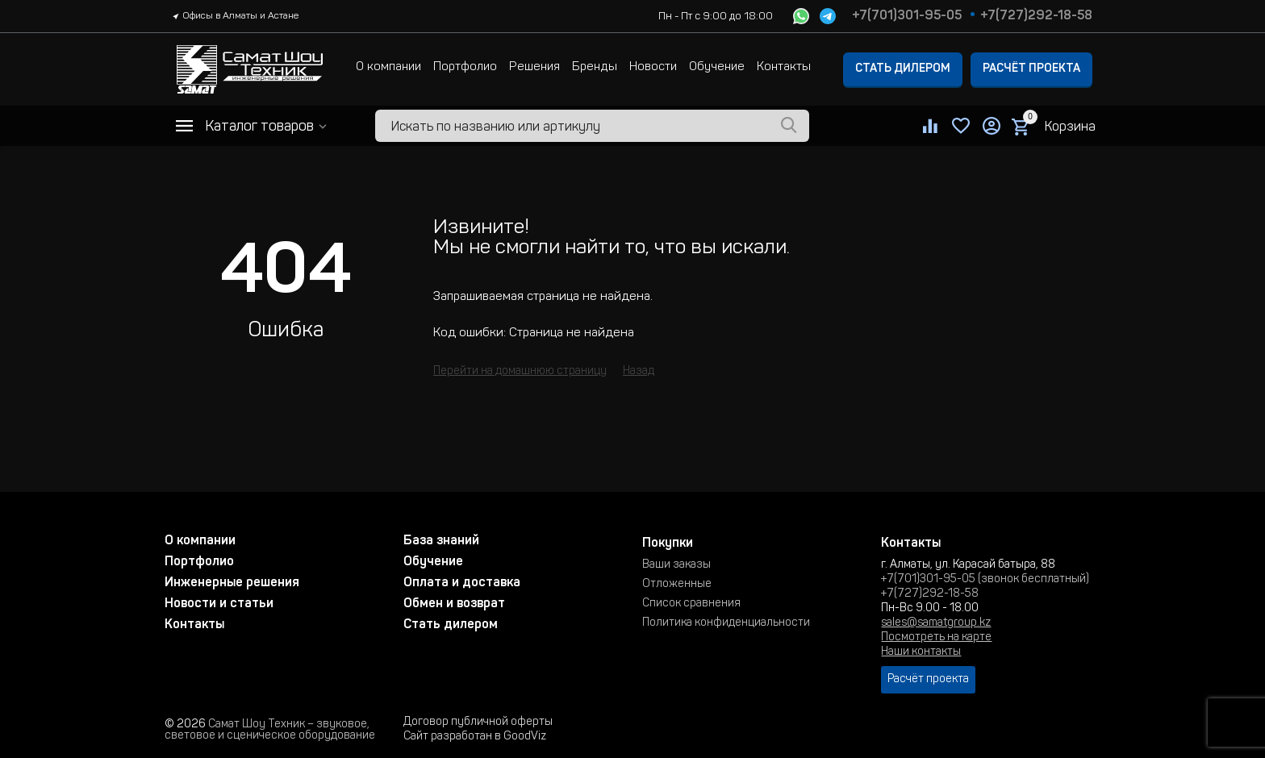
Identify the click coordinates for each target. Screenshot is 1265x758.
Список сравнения (691, 604)
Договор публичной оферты (478, 722)
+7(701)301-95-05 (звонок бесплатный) (985, 579)
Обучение (717, 67)
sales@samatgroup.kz (936, 623)
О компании (388, 67)
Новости (653, 67)
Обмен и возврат (454, 604)
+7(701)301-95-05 (907, 16)
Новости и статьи (219, 604)
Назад (638, 371)
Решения (534, 67)
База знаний (441, 541)
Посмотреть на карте (936, 637)
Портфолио (465, 67)
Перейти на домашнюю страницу (520, 371)
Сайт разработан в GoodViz (474, 737)
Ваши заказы (676, 565)
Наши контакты (921, 652)
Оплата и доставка (461, 583)
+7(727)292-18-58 (1036, 16)
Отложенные (677, 584)
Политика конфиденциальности (726, 623)
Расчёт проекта (1031, 69)
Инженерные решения (232, 583)
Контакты (784, 67)
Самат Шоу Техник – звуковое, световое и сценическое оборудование (270, 730)
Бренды (594, 67)
